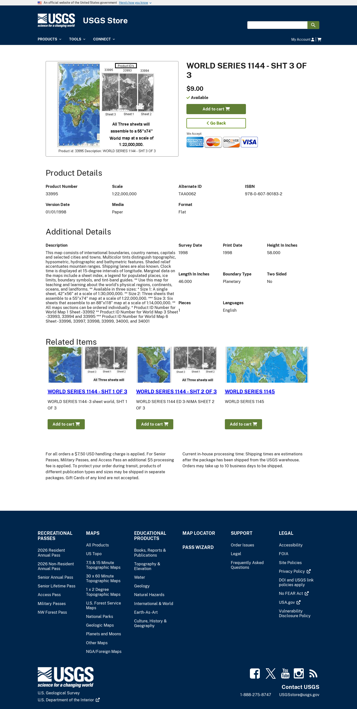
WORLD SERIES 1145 (250, 392)
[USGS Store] (178, 20)
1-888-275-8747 (255, 694)
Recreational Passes (55, 536)
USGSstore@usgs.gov (299, 694)
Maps (92, 533)
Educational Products (150, 536)
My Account (302, 39)
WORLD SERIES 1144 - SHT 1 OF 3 (87, 392)
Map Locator (198, 533)
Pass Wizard (198, 547)
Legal (286, 533)
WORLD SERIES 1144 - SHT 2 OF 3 (176, 392)
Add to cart (216, 109)
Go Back (216, 123)
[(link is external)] (295, 571)
